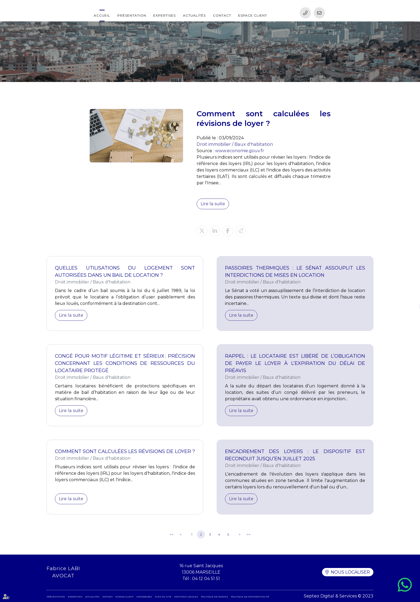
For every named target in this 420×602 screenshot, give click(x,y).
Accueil (102, 15)
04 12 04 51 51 (206, 578)
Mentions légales (186, 596)
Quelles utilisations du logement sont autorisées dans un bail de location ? (125, 271)
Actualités (194, 15)
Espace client (252, 15)
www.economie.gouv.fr (239, 150)
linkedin (409, 306)
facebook (409, 295)
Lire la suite (213, 203)
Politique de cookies (214, 596)
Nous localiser (350, 572)
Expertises (164, 15)
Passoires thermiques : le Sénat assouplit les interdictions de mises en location (295, 271)
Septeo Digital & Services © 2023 (338, 596)
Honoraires (144, 596)
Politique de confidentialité (250, 596)
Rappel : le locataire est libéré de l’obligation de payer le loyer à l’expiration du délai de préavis (295, 363)
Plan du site (163, 596)
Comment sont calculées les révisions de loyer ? (125, 451)
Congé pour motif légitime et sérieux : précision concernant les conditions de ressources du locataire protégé (125, 363)
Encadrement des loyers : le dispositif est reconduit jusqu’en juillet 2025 (295, 455)
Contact (222, 15)
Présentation (131, 15)
